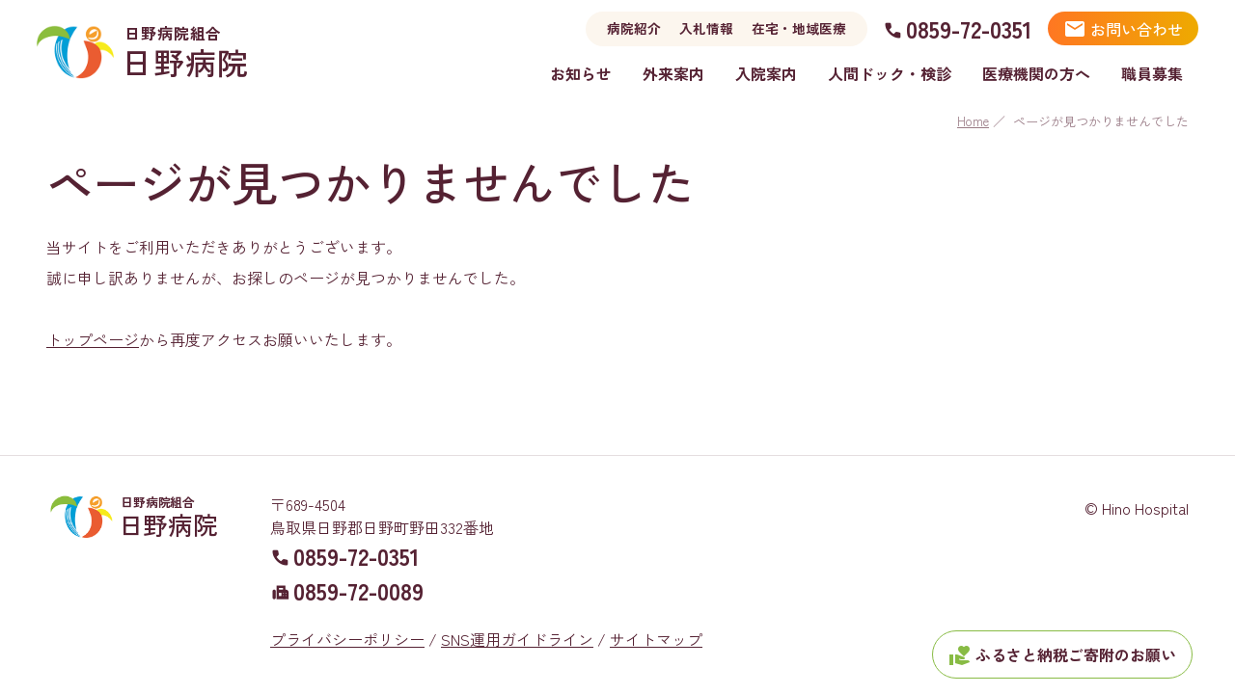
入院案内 (766, 73)
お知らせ (581, 73)
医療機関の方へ (1036, 73)
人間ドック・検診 (889, 73)
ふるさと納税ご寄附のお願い (1062, 655)
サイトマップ (656, 615)
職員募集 (1152, 73)
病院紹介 (634, 28)
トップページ (92, 339)
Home (973, 121)
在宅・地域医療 (799, 28)
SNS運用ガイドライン (517, 615)
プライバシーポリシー (347, 615)
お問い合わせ (1123, 28)
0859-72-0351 (969, 28)
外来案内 (673, 73)
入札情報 (706, 28)
